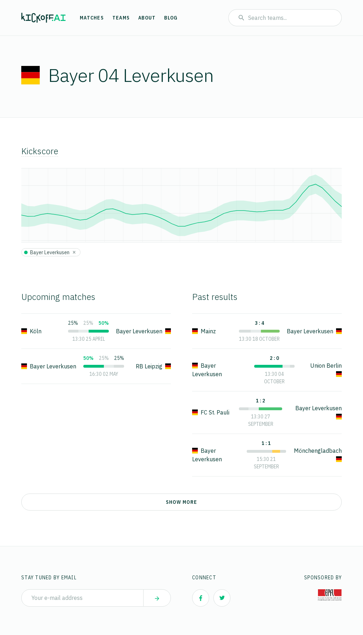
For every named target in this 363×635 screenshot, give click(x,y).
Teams (121, 18)
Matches (92, 18)
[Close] (74, 252)
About (147, 18)
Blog (171, 18)
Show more (181, 502)
